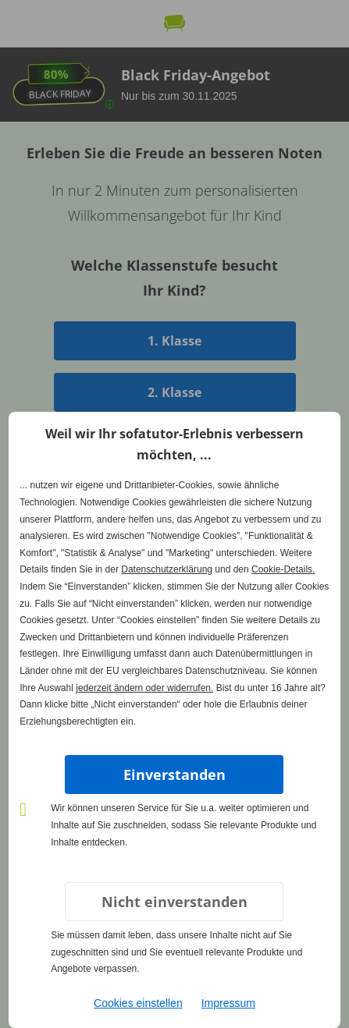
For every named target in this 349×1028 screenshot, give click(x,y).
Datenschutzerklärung (166, 569)
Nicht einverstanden (174, 901)
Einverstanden (174, 774)
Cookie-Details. (283, 569)
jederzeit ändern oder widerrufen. (144, 687)
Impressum (228, 1003)
